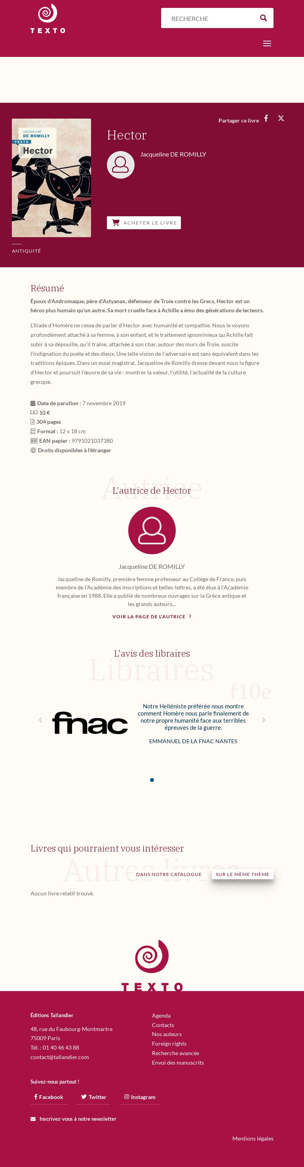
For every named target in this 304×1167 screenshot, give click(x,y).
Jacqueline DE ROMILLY (152, 566)
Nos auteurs (167, 1034)
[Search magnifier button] (263, 18)
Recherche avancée (175, 1053)
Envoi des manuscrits (178, 1062)
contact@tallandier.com (59, 1057)
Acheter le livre (144, 222)
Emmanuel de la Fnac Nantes (193, 741)
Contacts (163, 1025)
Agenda (161, 1015)
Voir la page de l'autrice (152, 615)
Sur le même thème (243, 874)
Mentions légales (253, 1138)
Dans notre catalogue (169, 874)
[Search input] (210, 18)
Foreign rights (169, 1043)
